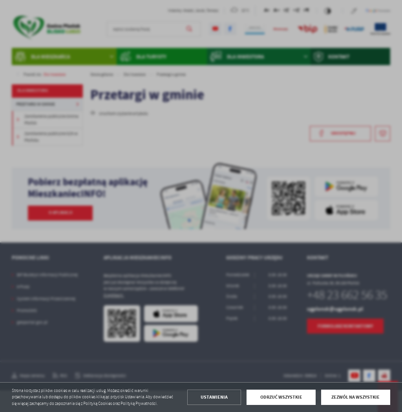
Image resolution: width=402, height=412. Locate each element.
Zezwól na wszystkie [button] (355, 397)
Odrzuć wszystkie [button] (281, 397)
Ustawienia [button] (214, 397)
